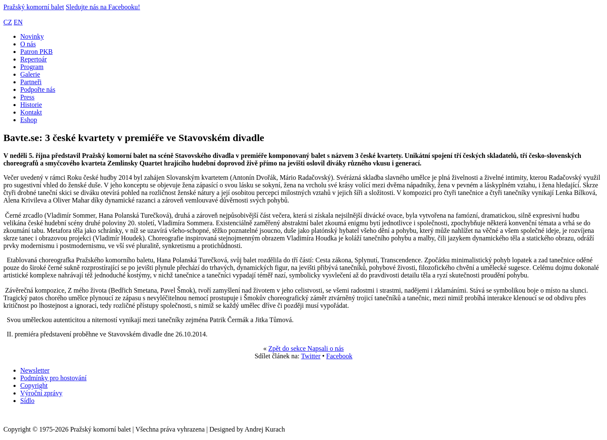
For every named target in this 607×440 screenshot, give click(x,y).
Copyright (34, 385)
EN (17, 22)
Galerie (30, 74)
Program (31, 66)
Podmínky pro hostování (53, 377)
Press (27, 97)
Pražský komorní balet (33, 7)
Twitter (310, 356)
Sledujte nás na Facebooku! (103, 7)
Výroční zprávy (41, 393)
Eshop (28, 119)
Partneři (31, 81)
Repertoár (33, 59)
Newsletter (34, 370)
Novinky (32, 36)
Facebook (339, 356)
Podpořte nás (37, 89)
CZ (7, 22)
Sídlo (27, 400)
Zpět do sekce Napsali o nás (306, 348)
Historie (31, 104)
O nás (28, 44)
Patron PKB (36, 51)
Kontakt (31, 112)
